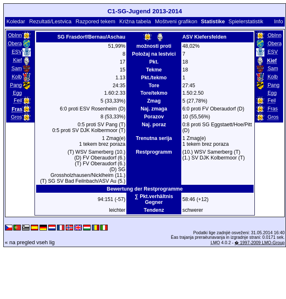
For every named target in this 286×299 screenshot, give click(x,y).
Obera (15, 44)
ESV (17, 52)
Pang (16, 85)
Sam (17, 68)
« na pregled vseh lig (30, 242)
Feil (18, 100)
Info (278, 21)
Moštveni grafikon (176, 21)
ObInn (15, 35)
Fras (273, 109)
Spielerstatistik (247, 21)
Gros (16, 117)
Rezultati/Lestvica (50, 21)
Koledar (15, 21)
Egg (17, 93)
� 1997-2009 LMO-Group (259, 242)
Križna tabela (135, 21)
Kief (17, 60)
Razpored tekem (95, 21)
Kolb (17, 77)
